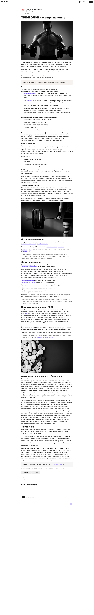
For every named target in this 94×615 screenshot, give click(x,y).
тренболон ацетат (42, 244)
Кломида (24, 313)
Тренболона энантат (27, 280)
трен (30, 250)
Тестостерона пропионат (29, 266)
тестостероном (53, 76)
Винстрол (24, 250)
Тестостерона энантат (28, 282)
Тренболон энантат (30, 100)
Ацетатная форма (30, 93)
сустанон (61, 247)
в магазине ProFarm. (57, 464)
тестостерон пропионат (28, 244)
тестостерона (25, 251)
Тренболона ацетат (27, 265)
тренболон (43, 76)
